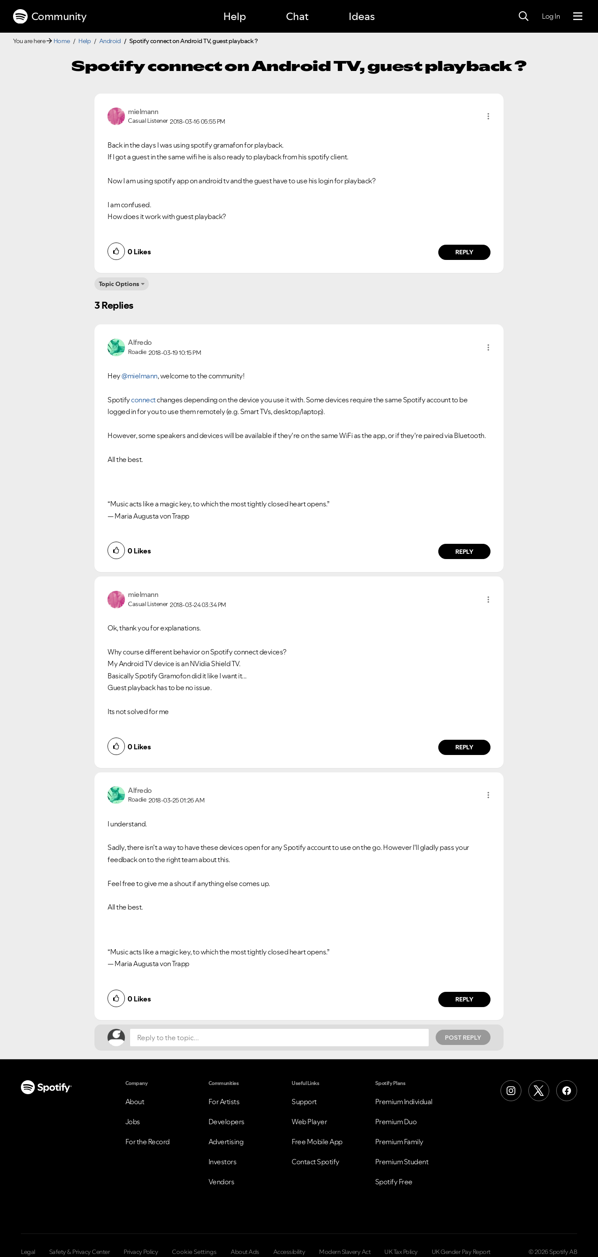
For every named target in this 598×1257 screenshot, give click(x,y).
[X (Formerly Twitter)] (538, 1090)
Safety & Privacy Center (79, 1252)
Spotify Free (394, 1181)
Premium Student (402, 1161)
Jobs (132, 1121)
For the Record (147, 1141)
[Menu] (578, 16)
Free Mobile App (317, 1141)
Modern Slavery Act (344, 1252)
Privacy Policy (141, 1252)
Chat (297, 16)
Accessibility (289, 1252)
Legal (28, 1252)
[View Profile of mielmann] (143, 111)
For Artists (224, 1101)
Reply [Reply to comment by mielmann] (464, 252)
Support (304, 1101)
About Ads (245, 1252)
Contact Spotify (315, 1161)
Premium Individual (404, 1101)
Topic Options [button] (119, 284)
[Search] (523, 16)
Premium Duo (396, 1121)
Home (62, 41)
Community (49, 16)
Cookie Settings (194, 1252)
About (134, 1101)
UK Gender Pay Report (461, 1252)
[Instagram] (511, 1090)
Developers (226, 1121)
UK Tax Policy (401, 1252)
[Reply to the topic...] (279, 1037)
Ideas (362, 16)
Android (110, 41)
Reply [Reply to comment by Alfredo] (464, 551)
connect (143, 399)
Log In (551, 16)
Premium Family (399, 1141)
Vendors (221, 1181)
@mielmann (139, 376)
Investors (222, 1161)
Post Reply (463, 1037)
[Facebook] (566, 1090)
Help (234, 16)
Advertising (226, 1141)
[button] (488, 116)
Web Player (309, 1121)
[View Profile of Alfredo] (140, 342)
